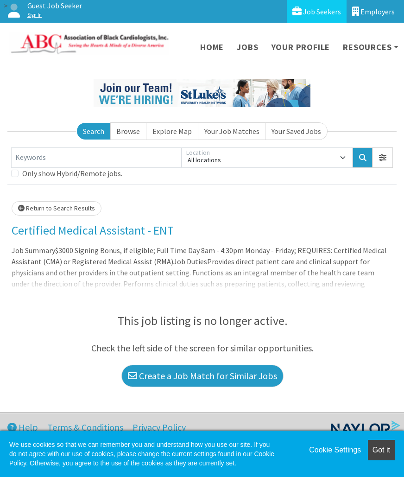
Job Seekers (316, 11)
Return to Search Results (56, 208)
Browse (128, 131)
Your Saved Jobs (296, 131)
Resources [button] (367, 47)
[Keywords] (96, 157)
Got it (381, 450)
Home (212, 47)
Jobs (247, 47)
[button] (382, 157)
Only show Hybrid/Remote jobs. (72, 173)
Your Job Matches (231, 131)
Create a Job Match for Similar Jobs (202, 376)
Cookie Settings (335, 450)
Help (22, 427)
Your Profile (300, 47)
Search (93, 131)
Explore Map (172, 131)
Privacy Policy (159, 427)
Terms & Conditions (85, 427)
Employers (373, 11)
